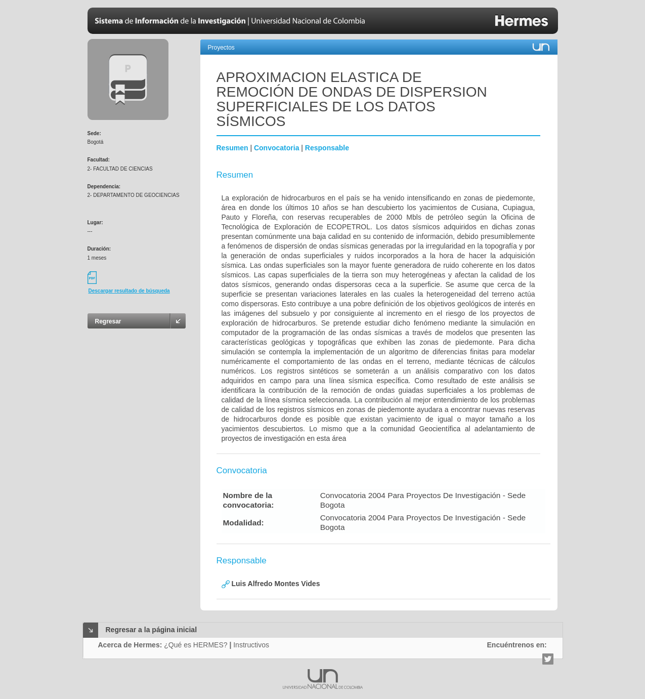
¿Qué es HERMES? (195, 645)
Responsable (327, 148)
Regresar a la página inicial (151, 630)
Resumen (232, 148)
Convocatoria (276, 148)
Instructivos (251, 645)
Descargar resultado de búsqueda (129, 291)
